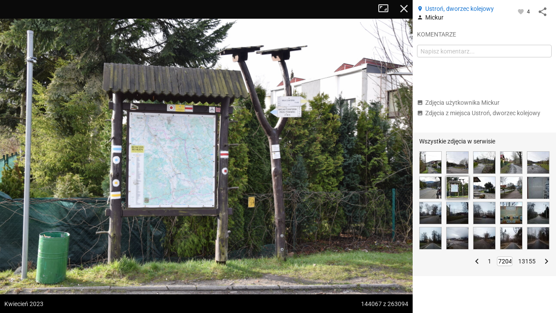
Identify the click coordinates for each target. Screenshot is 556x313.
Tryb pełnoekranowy (386, 8)
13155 (527, 261)
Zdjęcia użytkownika (458, 102)
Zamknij (404, 8)
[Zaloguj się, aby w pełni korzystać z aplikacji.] (521, 11)
